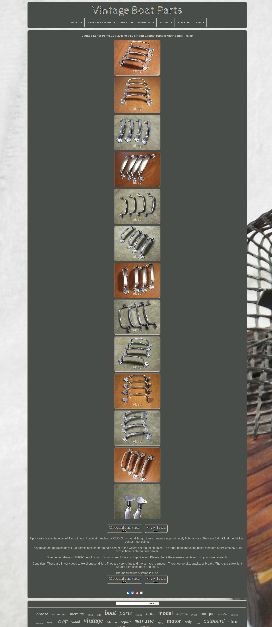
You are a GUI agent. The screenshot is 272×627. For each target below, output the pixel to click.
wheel (90, 615)
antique (207, 613)
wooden (223, 614)
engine (182, 614)
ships (99, 615)
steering (39, 623)
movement (59, 614)
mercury (77, 614)
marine (144, 621)
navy (198, 623)
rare (160, 622)
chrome (234, 614)
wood (75, 622)
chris (233, 621)
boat (110, 612)
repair (126, 622)
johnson (112, 622)
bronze (42, 614)
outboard (214, 621)
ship (188, 621)
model (165, 613)
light (150, 613)
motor (174, 621)
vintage (93, 620)
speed (50, 622)
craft (63, 621)
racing (138, 614)
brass (194, 614)
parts (125, 613)
